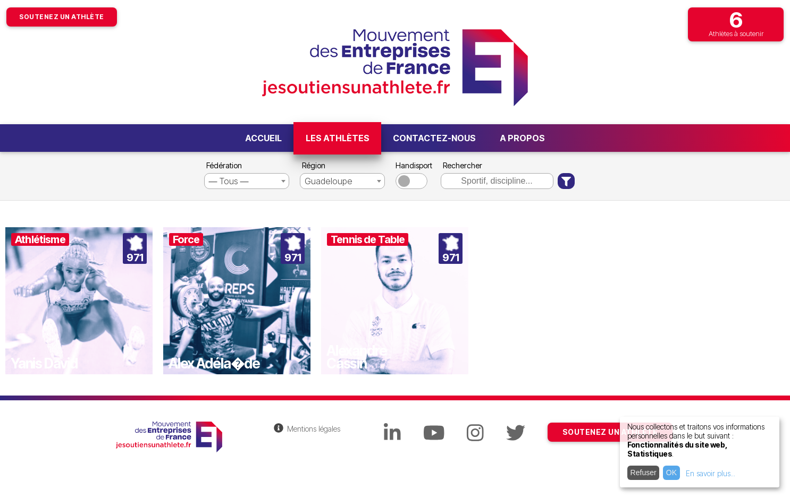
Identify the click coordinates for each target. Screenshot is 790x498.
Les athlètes (337, 138)
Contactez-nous (434, 138)
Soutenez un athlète (61, 17)
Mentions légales (313, 428)
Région (313, 165)
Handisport (413, 165)
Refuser (644, 472)
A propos (522, 138)
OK (671, 472)
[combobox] (246, 181)
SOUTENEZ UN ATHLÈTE (610, 431)
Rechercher (462, 165)
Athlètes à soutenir (736, 22)
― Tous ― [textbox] (229, 181)
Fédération (224, 165)
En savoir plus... (710, 473)
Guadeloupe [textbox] (328, 181)
